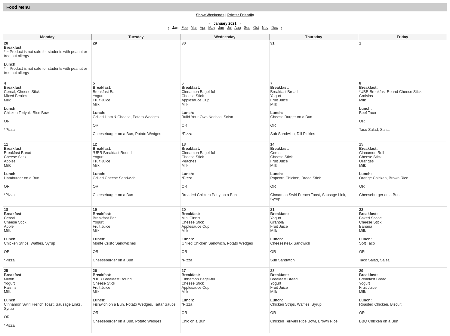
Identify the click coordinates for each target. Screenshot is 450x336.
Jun (221, 28)
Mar (194, 28)
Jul (229, 28)
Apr (202, 28)
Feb (184, 28)
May (211, 28)
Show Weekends (210, 15)
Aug (237, 28)
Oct (256, 28)
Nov (265, 28)
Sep (247, 28)
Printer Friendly (240, 15)
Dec (274, 28)
